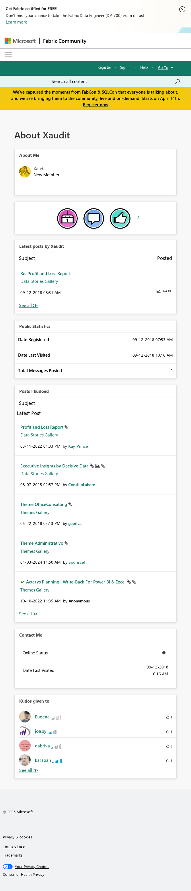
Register (104, 67)
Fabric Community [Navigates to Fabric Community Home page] (64, 40)
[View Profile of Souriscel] (77, 562)
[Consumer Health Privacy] (95, 874)
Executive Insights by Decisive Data (55, 466)
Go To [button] (163, 67)
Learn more (16, 22)
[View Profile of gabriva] (74, 523)
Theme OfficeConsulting (44, 504)
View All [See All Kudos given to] (28, 770)
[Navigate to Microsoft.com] (20, 41)
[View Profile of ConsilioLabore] (81, 484)
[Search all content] (116, 81)
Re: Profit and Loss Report (45, 273)
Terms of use (14, 846)
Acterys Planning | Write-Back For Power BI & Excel (76, 582)
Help (144, 67)
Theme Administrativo (42, 543)
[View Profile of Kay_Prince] (78, 446)
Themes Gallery (34, 512)
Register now (95, 104)
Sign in (125, 67)
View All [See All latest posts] (28, 305)
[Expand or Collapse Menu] (8, 55)
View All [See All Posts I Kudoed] (28, 613)
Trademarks (13, 855)
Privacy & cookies (17, 836)
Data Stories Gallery (39, 281)
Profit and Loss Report (42, 427)
